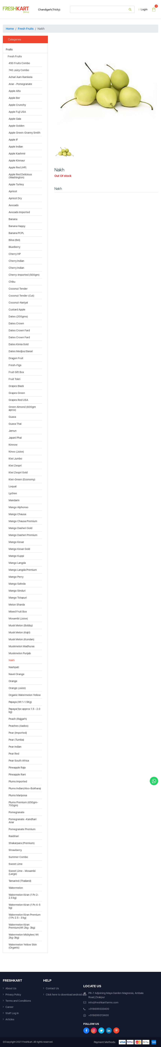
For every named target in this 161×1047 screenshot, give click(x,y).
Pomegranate (16, 812)
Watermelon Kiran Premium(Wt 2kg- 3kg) (22, 926)
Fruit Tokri (14, 379)
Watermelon (16, 887)
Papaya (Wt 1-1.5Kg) (20, 701)
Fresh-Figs (15, 365)
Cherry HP (15, 253)
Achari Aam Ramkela (20, 77)
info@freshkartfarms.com (103, 1002)
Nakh (12, 660)
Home (10, 28)
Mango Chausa (17, 514)
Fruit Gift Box (16, 372)
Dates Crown (16, 323)
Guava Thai (15, 423)
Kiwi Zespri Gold (18, 472)
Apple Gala (15, 118)
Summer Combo (18, 856)
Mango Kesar (16, 542)
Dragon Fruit (16, 358)
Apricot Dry (15, 198)
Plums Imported (18, 781)
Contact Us (52, 988)
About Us (10, 988)
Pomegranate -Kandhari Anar (22, 821)
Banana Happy (17, 226)
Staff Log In (12, 1013)
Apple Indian (16, 146)
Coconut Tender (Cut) (21, 295)
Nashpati (14, 667)
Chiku (12, 281)
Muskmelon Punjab (20, 653)
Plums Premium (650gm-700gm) (23, 804)
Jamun (13, 430)
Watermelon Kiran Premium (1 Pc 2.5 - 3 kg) (25, 916)
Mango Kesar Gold (19, 548)
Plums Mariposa (18, 795)
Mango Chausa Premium (23, 521)
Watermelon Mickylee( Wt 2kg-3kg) (24, 936)
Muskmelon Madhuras (22, 646)
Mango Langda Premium (23, 569)
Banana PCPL (16, 233)
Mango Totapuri (18, 597)
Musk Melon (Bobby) (21, 625)
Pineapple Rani (17, 774)
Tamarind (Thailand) (20, 880)
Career (9, 1006)
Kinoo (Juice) (16, 451)
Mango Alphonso (18, 507)
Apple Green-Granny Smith (24, 132)
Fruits (9, 49)
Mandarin (14, 500)
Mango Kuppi (16, 555)
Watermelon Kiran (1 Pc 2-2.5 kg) (24, 896)
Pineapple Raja (17, 767)
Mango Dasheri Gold (20, 528)
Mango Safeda (17, 583)
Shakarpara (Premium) (22, 843)
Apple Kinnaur (17, 160)
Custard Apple (17, 309)
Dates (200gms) (18, 316)
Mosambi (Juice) (18, 618)
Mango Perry (16, 576)
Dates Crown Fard (19, 330)
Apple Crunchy (17, 104)
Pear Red (14, 753)
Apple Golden (16, 125)
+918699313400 (98, 1015)
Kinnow (13, 444)
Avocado (14, 205)
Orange (13, 681)
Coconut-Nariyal (18, 302)
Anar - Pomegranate (20, 84)
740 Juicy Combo (19, 70)
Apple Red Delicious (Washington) (20, 176)
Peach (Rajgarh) (18, 718)
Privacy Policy (13, 994)
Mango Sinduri (17, 590)
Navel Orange (16, 674)
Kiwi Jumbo (15, 458)
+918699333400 (98, 1008)
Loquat (13, 486)
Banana (13, 219)
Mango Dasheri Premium (23, 535)
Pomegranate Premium (22, 829)
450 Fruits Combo (19, 63)
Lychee (13, 493)
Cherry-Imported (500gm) (24, 274)
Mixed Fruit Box (18, 611)
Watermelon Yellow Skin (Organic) (23, 946)
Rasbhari (14, 836)
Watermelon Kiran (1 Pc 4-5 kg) (24, 906)
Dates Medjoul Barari (21, 351)
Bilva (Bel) (14, 239)
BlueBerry (14, 246)
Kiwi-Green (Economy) (22, 479)
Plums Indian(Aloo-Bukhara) (25, 788)
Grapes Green (17, 392)
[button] (62, 88)
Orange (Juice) (17, 688)
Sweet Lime (16, 863)
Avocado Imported (19, 212)
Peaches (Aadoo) (19, 725)
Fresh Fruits (26, 28)
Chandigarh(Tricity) (47, 9)
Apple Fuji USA (17, 111)
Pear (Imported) (18, 732)
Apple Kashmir (17, 153)
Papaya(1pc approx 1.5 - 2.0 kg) (24, 710)
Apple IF (13, 139)
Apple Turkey (16, 184)
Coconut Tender (18, 288)
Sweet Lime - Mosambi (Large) (22, 872)
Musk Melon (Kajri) (19, 632)
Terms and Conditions (18, 1000)
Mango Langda (17, 562)
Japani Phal (15, 437)
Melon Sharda (17, 604)
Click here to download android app (66, 994)
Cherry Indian (16, 260)
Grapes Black (16, 386)
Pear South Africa (19, 760)
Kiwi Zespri (15, 465)
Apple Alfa (14, 90)
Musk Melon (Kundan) (21, 639)
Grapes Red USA (18, 399)
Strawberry (15, 850)
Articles (9, 1019)
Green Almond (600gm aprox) (22, 408)
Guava (12, 416)
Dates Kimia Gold (19, 344)
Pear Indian (15, 746)
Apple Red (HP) (17, 167)
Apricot (13, 191)
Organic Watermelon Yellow (25, 694)
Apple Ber (14, 97)
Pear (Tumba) (16, 739)
